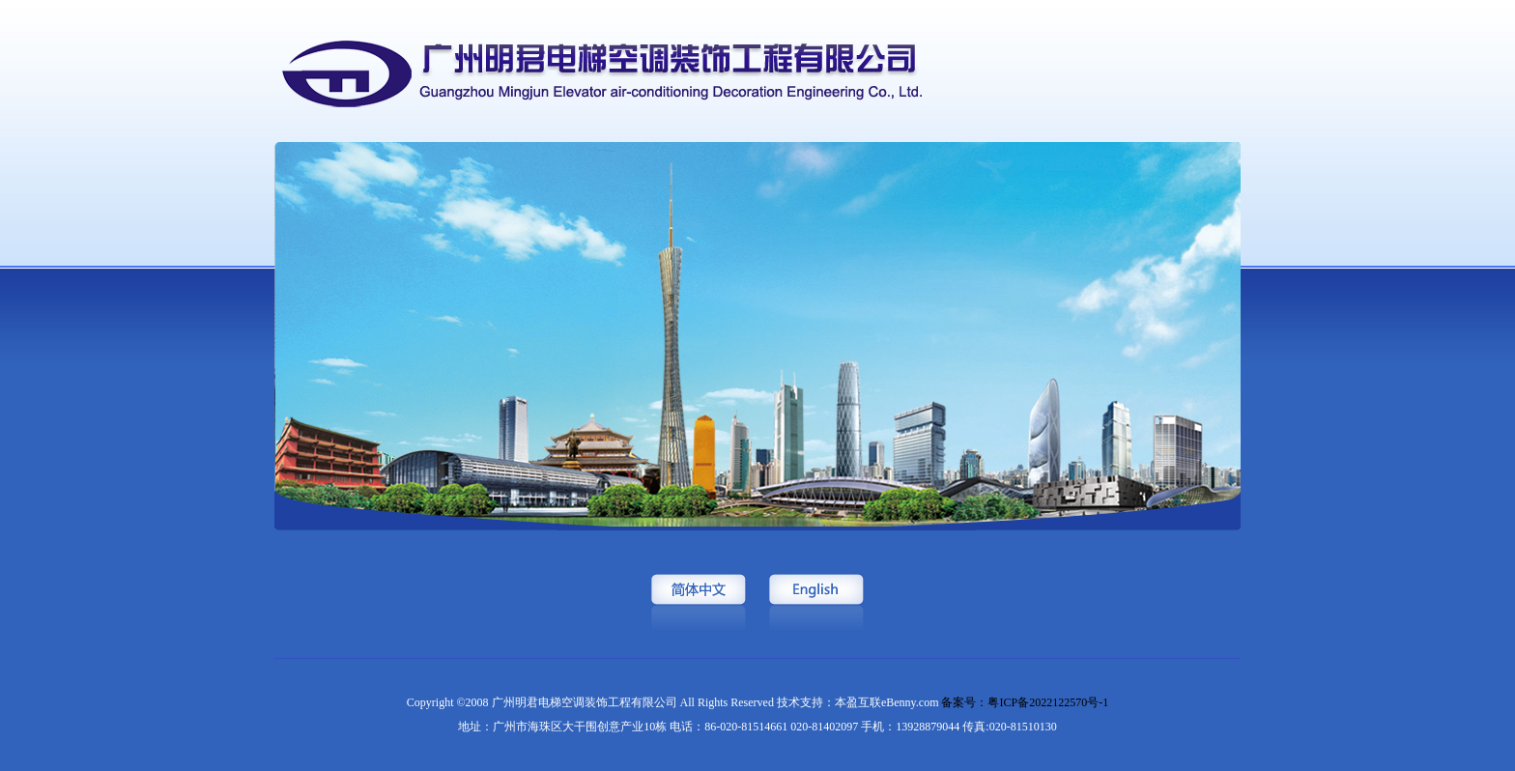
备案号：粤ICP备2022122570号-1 (1024, 702)
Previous (15, 383)
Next (1500, 383)
